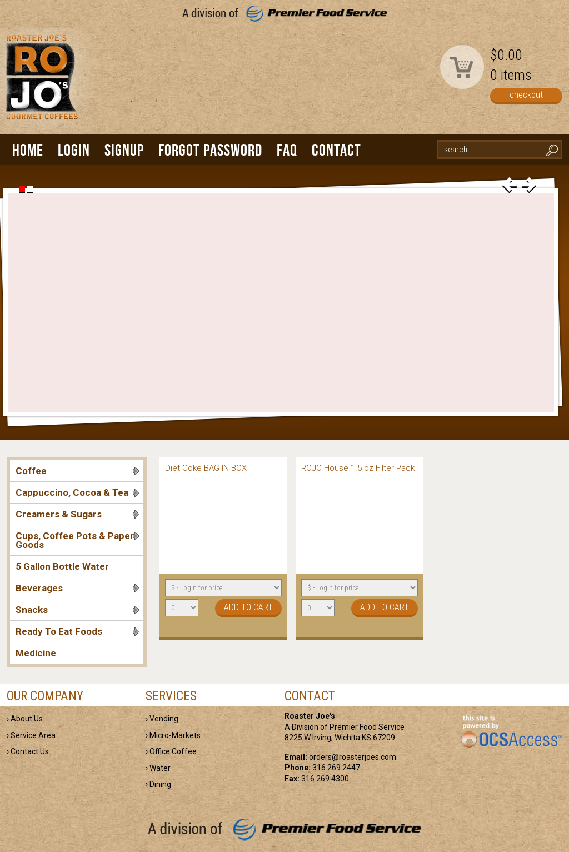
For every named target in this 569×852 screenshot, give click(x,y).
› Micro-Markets (173, 735)
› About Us (25, 718)
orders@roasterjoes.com (352, 757)
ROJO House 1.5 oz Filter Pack (358, 468)
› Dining (158, 784)
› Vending (162, 718)
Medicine (36, 653)
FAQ (287, 150)
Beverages (77, 588)
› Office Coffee (171, 751)
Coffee (77, 470)
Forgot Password (210, 150)
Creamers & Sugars (77, 514)
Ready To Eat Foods (77, 631)
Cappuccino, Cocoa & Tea (77, 492)
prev (509, 185)
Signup (124, 150)
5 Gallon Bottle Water (62, 566)
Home (27, 150)
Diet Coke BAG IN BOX (206, 468)
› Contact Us (28, 751)
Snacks (77, 609)
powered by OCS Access (511, 732)
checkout (526, 94)
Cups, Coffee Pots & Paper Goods (77, 540)
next (529, 185)
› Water (158, 768)
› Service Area (31, 735)
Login (74, 150)
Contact (336, 150)
